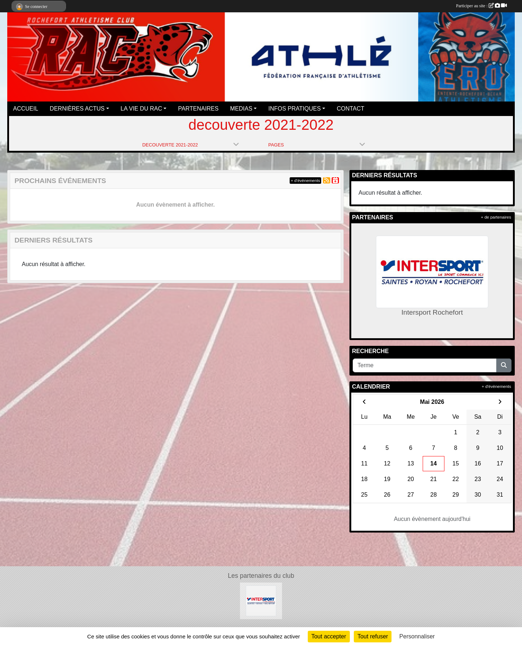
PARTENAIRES (198, 108)
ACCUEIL (25, 108)
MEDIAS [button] (241, 108)
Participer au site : (481, 5)
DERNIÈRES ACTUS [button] (77, 108)
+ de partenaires (496, 217)
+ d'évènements (305, 180)
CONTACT (350, 108)
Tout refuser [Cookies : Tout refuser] (372, 636)
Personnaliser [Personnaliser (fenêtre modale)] (417, 636)
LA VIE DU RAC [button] (141, 108)
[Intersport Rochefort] (261, 600)
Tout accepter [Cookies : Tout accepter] (328, 636)
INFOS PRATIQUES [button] (294, 108)
